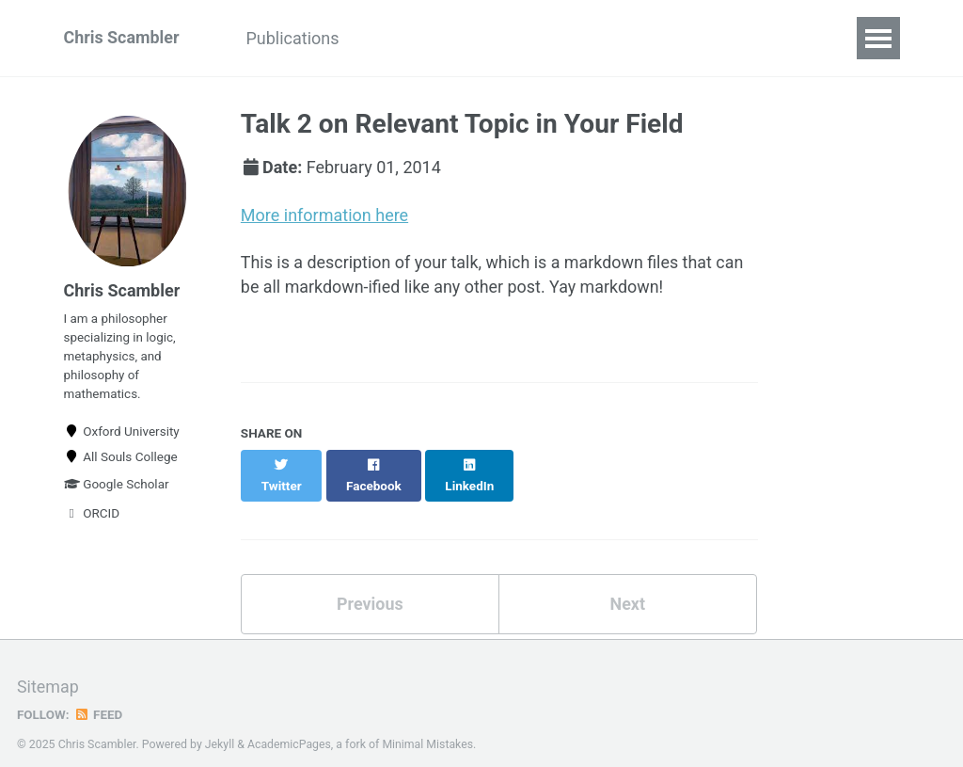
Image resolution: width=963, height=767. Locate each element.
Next (627, 584)
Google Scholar (116, 485)
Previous (370, 584)
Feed (98, 694)
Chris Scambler (122, 38)
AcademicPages (289, 723)
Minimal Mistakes (428, 723)
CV (385, 38)
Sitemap (48, 668)
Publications (293, 38)
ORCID (92, 514)
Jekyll (220, 723)
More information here (324, 215)
